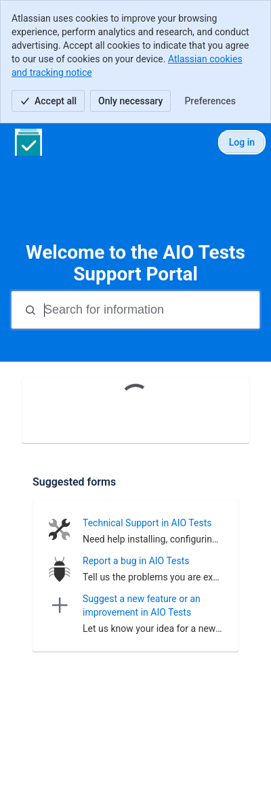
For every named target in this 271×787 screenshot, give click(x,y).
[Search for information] (150, 309)
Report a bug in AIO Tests (136, 560)
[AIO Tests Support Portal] (28, 142)
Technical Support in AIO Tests (147, 522)
